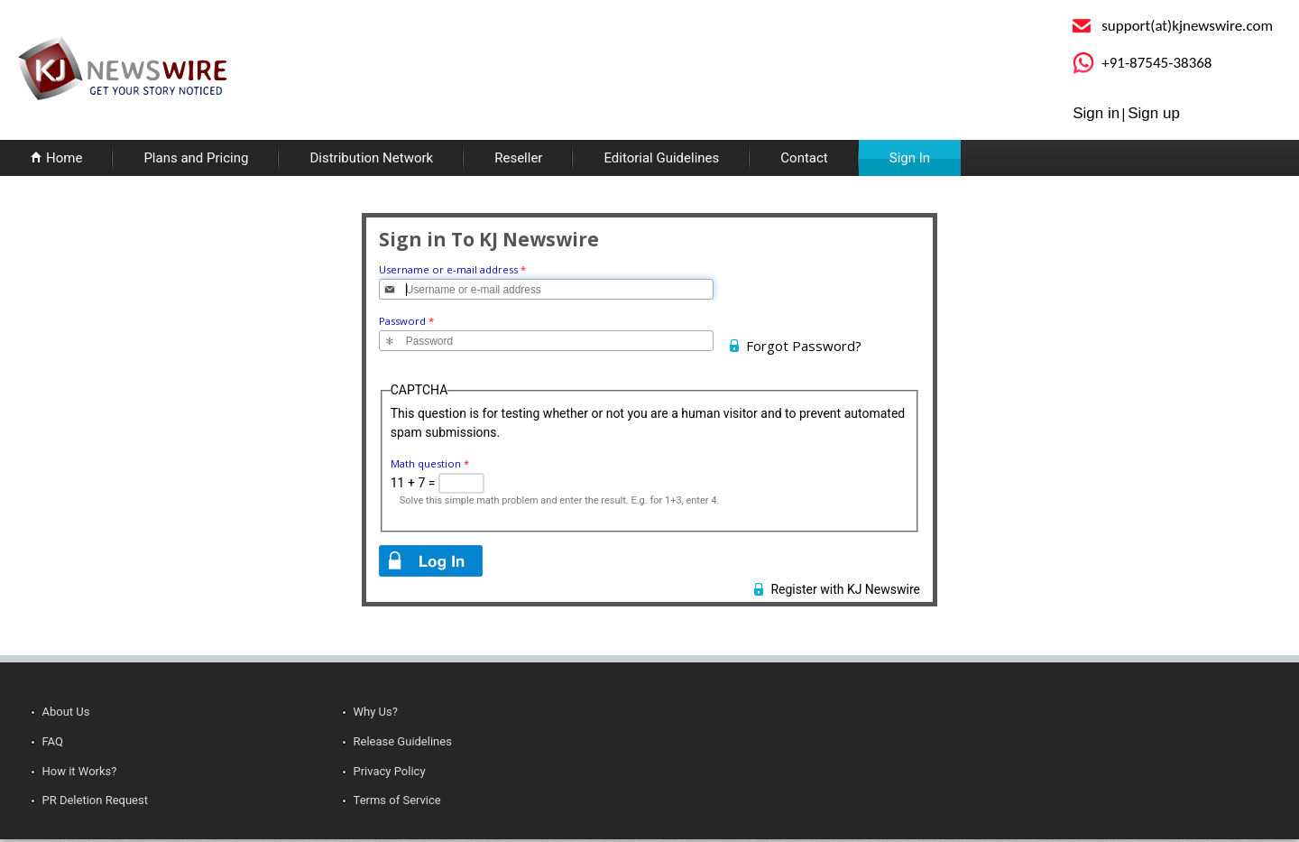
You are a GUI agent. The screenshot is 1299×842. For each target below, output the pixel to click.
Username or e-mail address (452, 269)
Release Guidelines (403, 741)
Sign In (909, 158)
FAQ (52, 741)
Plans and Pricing (195, 158)
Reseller (518, 158)
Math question (430, 463)
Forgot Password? (803, 346)
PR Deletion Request (95, 800)
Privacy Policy (390, 771)
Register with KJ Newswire (845, 589)
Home (64, 158)
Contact (803, 158)
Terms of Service (397, 800)
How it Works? (79, 771)
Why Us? (376, 711)
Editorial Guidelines (661, 158)
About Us (66, 711)
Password (406, 321)
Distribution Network (371, 158)
